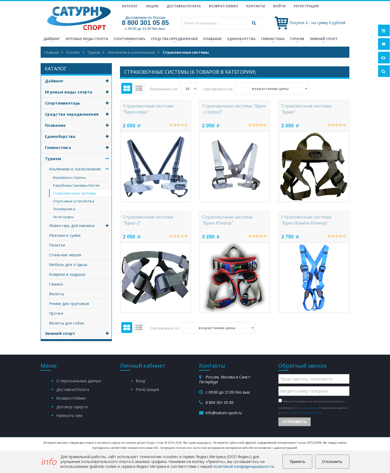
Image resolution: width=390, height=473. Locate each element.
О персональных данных (78, 380)
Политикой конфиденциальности (302, 412)
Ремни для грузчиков (69, 303)
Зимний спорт (324, 39)
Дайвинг (51, 39)
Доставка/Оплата (184, 6)
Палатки (57, 245)
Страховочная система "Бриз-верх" (148, 109)
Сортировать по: (218, 88)
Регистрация (306, 6)
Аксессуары (63, 216)
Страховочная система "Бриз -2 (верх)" (234, 109)
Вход (140, 380)
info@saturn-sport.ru (224, 412)
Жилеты (56, 293)
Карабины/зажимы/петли (76, 185)
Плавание (212, 39)
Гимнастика (272, 39)
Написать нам (69, 415)
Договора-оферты (307, 408)
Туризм (297, 39)
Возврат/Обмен (223, 6)
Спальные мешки (65, 254)
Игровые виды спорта (87, 39)
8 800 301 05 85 (145, 22)
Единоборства (241, 39)
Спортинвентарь (129, 39)
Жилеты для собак (66, 323)
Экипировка (64, 208)
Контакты (255, 6)
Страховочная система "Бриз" (306, 109)
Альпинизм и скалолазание (80, 169)
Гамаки (56, 284)
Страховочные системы (74, 193)
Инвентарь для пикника (80, 225)
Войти (279, 6)
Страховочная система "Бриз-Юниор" (227, 220)
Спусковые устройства (73, 201)
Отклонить (332, 461)
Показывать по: (164, 88)
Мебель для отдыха (68, 264)
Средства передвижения (174, 39)
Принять (297, 461)
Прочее (56, 313)
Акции (152, 6)
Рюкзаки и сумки (65, 235)
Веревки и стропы (69, 177)
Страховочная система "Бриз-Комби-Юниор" (306, 220)
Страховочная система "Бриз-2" (148, 220)
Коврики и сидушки (67, 274)
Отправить (294, 421)
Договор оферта (71, 406)
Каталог (130, 6)
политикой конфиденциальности (243, 466)
